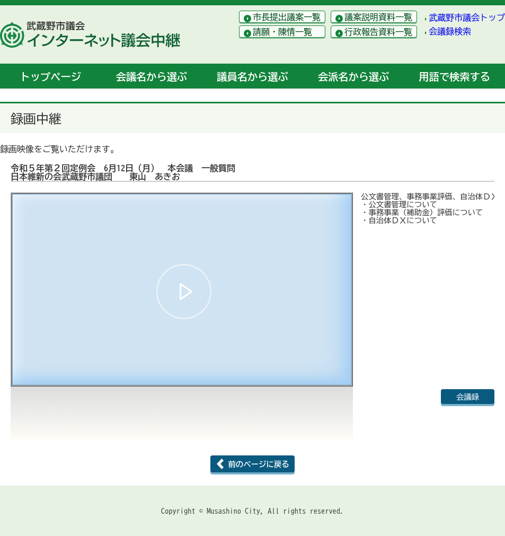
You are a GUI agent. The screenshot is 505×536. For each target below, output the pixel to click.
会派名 (353, 77)
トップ (50, 77)
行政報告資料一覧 (378, 32)
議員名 (252, 77)
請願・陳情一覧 (282, 32)
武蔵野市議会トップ (467, 17)
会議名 (151, 77)
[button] (184, 291)
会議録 (467, 397)
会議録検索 (450, 31)
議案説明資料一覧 (378, 17)
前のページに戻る (258, 464)
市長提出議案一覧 (287, 17)
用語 (454, 77)
